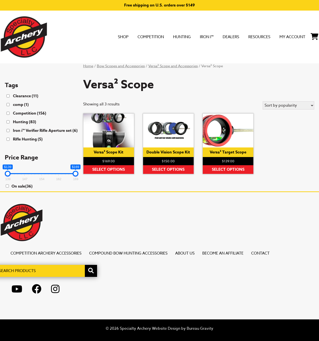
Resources (243, 36)
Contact (260, 253)
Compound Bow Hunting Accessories (128, 253)
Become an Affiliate (223, 253)
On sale (22, 186)
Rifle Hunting (28, 139)
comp (21, 105)
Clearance (25, 96)
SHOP (79, 36)
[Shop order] (288, 105)
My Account (284, 36)
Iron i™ (179, 36)
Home (88, 66)
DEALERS (208, 36)
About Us (185, 253)
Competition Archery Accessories (46, 253)
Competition (112, 36)
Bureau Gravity (200, 328)
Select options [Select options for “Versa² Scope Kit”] (108, 169)
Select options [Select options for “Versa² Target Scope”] (228, 169)
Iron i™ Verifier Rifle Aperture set (45, 131)
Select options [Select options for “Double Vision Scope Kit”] (168, 169)
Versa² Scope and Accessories (173, 66)
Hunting (149, 36)
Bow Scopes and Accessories (121, 66)
